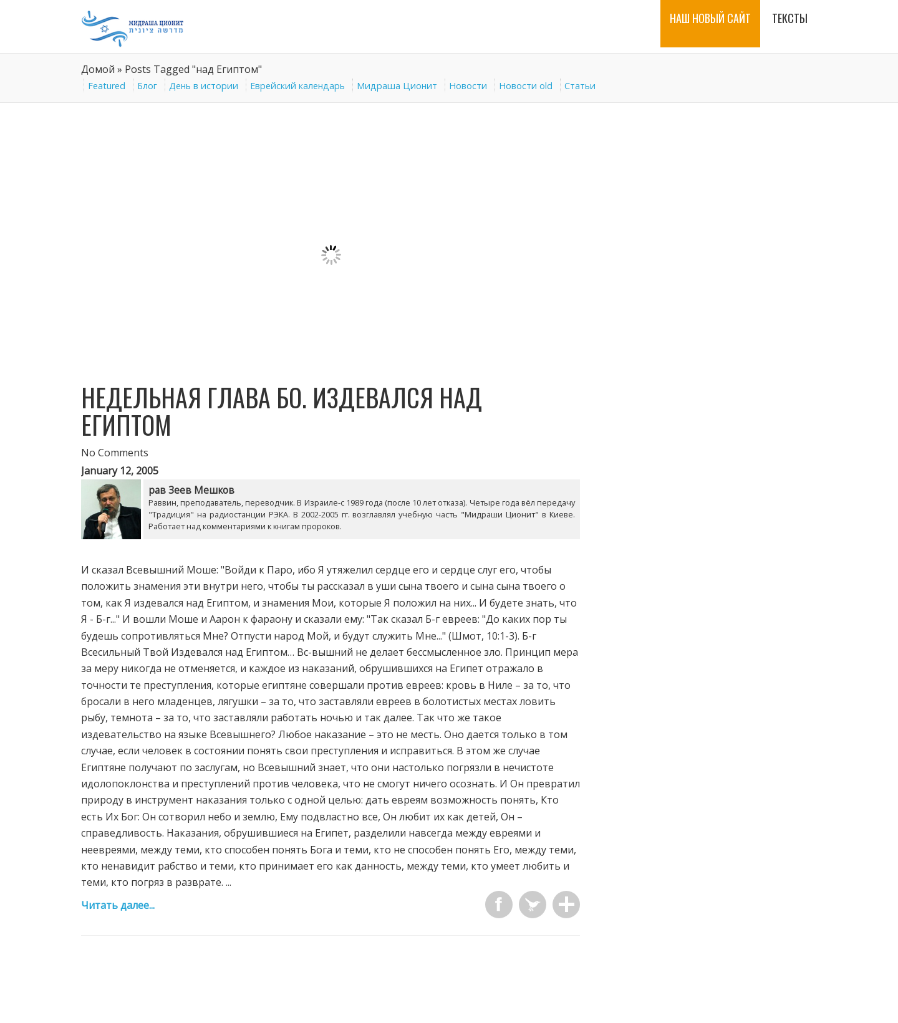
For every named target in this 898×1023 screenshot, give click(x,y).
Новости (468, 86)
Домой (98, 69)
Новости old (526, 86)
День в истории (203, 86)
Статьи (580, 86)
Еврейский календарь (297, 86)
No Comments (114, 452)
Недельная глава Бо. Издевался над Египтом (281, 410)
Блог (147, 86)
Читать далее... (118, 905)
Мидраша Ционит (397, 86)
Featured (106, 86)
